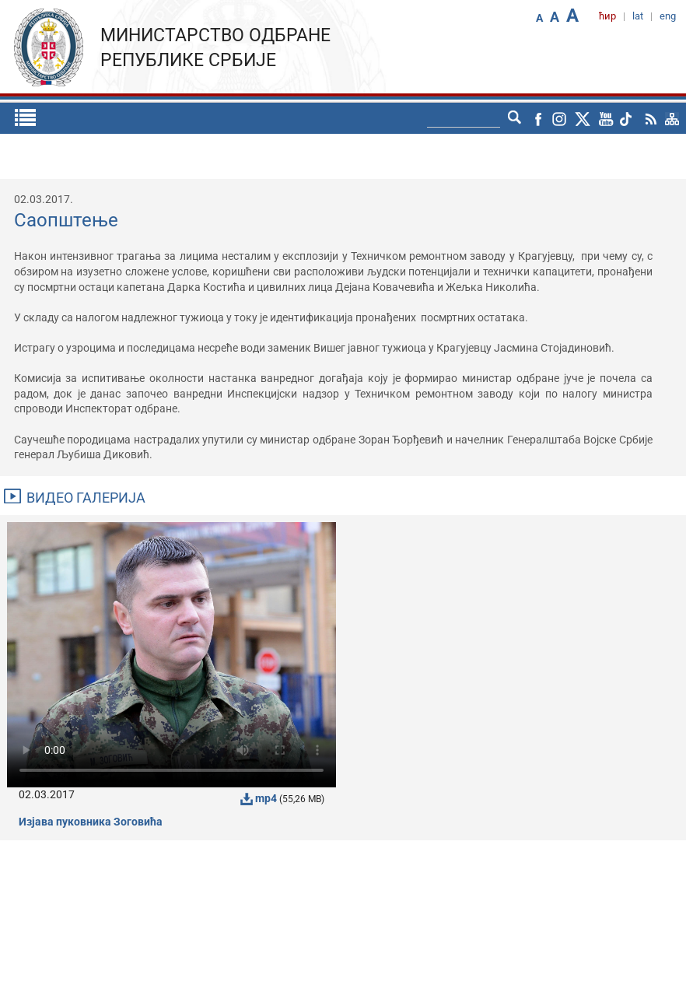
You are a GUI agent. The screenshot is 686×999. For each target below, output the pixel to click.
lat (637, 16)
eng (668, 16)
